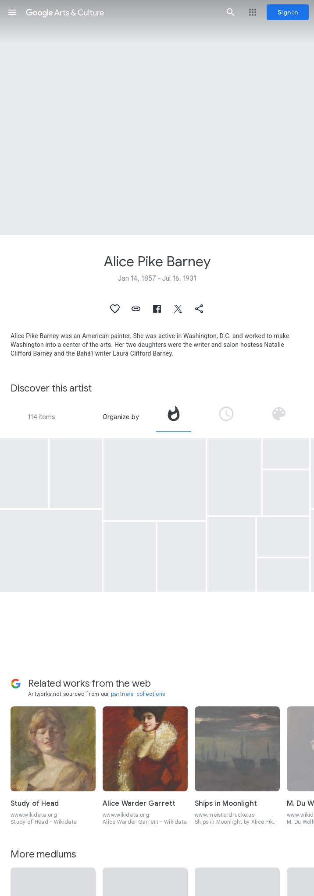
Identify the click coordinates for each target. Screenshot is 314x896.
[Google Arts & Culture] (121, 12)
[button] (12, 12)
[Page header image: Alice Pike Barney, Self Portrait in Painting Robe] (157, 117)
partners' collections (138, 694)
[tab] (173, 417)
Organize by (121, 417)
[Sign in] (288, 12)
